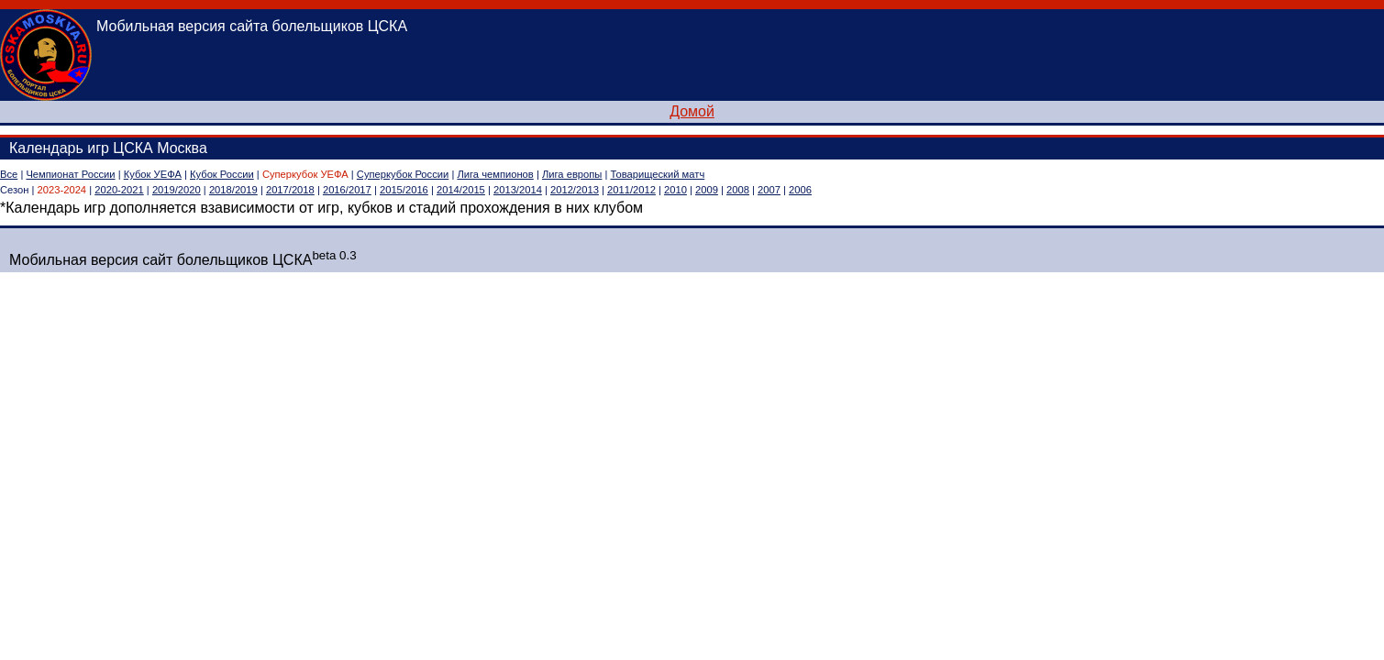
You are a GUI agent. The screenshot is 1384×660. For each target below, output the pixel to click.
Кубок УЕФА (153, 174)
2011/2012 (631, 189)
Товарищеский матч (658, 174)
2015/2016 (404, 189)
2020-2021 (119, 189)
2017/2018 (290, 189)
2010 (675, 189)
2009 (706, 189)
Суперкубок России (402, 174)
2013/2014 (517, 189)
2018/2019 (233, 189)
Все (8, 174)
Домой (692, 111)
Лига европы (572, 174)
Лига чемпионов (495, 174)
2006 (800, 189)
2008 (737, 189)
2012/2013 (574, 189)
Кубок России (222, 174)
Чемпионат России (70, 174)
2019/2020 (176, 189)
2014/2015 (461, 189)
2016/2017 (347, 189)
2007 (769, 189)
